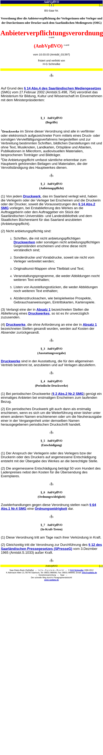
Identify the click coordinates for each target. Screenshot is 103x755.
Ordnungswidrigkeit (51, 509)
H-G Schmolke (77, 570)
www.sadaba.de (51, 580)
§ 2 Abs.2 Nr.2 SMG (68, 394)
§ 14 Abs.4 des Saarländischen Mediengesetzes (62, 88)
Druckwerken (24, 242)
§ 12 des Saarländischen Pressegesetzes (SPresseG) (51, 546)
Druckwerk (32, 196)
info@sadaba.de (89, 572)
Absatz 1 (44, 309)
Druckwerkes (39, 313)
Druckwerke (16, 324)
